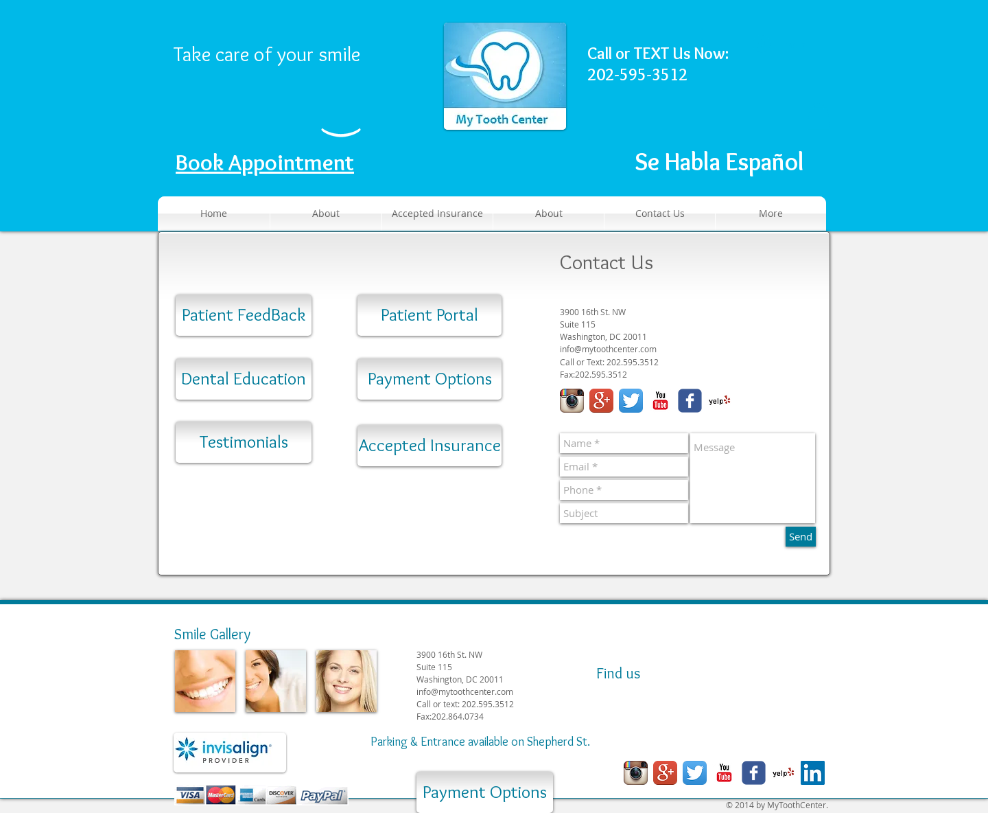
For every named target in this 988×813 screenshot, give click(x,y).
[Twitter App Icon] (631, 401)
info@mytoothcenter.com (608, 349)
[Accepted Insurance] (429, 445)
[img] (205, 681)
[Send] (801, 537)
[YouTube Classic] (660, 401)
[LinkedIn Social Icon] (813, 773)
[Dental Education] (243, 379)
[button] (818, 116)
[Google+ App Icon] (601, 401)
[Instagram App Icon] (572, 401)
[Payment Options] (429, 379)
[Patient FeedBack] (243, 315)
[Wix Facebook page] (690, 401)
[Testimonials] (243, 442)
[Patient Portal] (429, 315)
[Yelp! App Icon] (719, 401)
